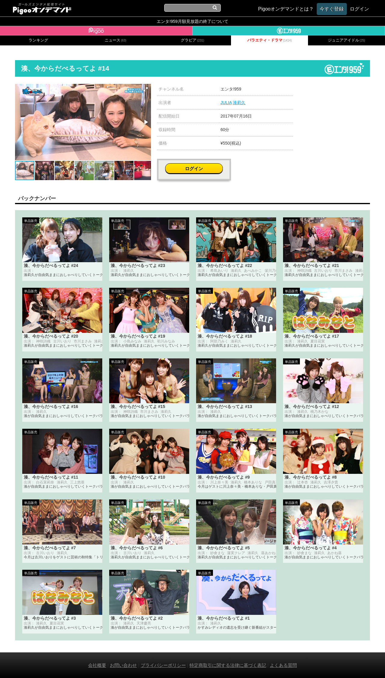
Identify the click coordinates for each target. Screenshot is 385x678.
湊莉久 (239, 102)
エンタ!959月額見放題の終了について (192, 21)
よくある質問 (283, 665)
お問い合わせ (123, 665)
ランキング (38, 40)
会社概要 (97, 665)
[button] (145, 89)
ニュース (115, 40)
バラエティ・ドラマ (269, 40)
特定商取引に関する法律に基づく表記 (227, 665)
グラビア (192, 40)
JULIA (226, 102)
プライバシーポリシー (163, 665)
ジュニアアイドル (346, 40)
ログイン (334, 92)
